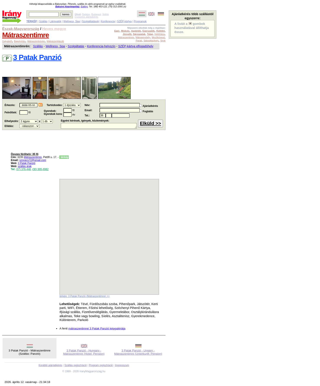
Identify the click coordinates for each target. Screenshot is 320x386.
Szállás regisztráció (75, 365)
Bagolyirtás (20, 41)
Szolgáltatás (76, 46)
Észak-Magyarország (20, 29)
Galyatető (7, 41)
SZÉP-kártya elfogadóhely (135, 46)
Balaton (86, 14)
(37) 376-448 (23, 169)
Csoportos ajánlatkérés (86, 17)
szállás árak (24, 166)
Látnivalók (55, 21)
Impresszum (122, 365)
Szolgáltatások (90, 21)
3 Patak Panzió (26, 163)
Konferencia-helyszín (101, 46)
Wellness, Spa (71, 21)
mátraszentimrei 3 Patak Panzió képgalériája (96, 328)
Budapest (96, 14)
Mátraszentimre (25, 35)
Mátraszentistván (36, 41)
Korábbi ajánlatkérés (50, 365)
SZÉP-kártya (124, 21)
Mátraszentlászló (55, 41)
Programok (140, 21)
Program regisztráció (101, 365)
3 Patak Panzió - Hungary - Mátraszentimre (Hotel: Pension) (84, 352)
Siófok (105, 14)
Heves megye (54, 29)
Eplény (84, 6)
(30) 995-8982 (40, 169)
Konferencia (108, 21)
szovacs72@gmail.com (32, 160)
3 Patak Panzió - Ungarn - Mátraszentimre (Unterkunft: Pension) (138, 352)
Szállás (43, 21)
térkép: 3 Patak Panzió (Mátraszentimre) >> (84, 296)
